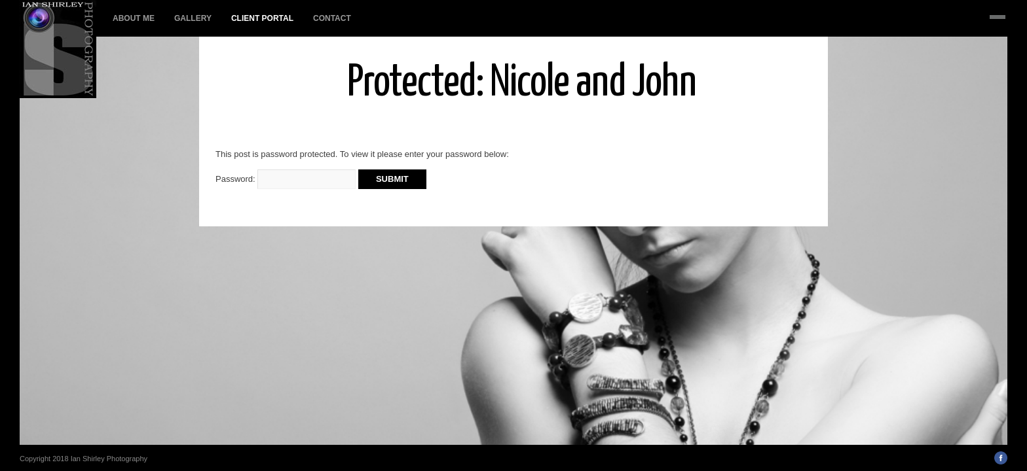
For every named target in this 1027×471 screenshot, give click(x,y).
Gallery (193, 18)
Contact (332, 18)
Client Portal (262, 18)
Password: (285, 179)
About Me (134, 18)
